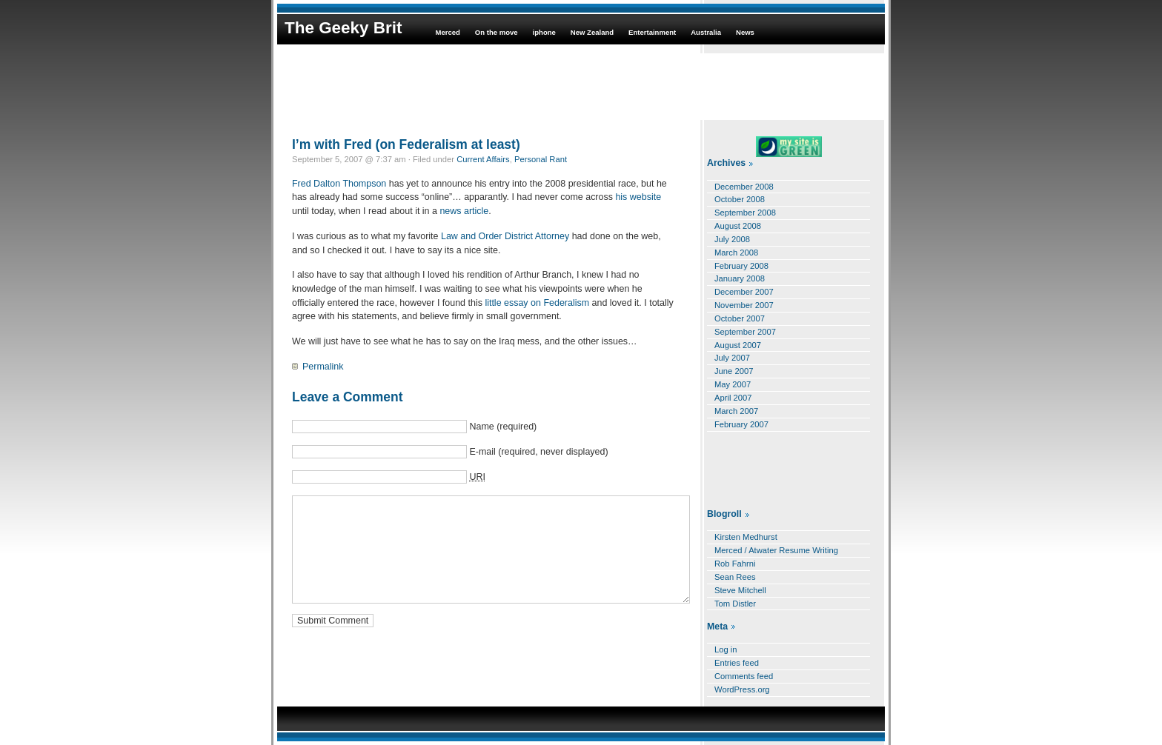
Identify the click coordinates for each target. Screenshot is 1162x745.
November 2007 (744, 305)
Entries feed (736, 662)
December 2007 (744, 291)
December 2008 (744, 186)
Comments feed (743, 676)
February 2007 (741, 424)
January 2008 (739, 278)
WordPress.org (742, 689)
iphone (544, 32)
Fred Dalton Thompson (339, 183)
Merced (447, 32)
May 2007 (732, 384)
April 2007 (733, 397)
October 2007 (739, 318)
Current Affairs (483, 159)
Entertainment (652, 32)
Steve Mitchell (740, 590)
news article (463, 211)
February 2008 (741, 265)
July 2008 (732, 239)
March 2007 (736, 411)
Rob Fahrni (735, 563)
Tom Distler (735, 603)
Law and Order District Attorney (505, 236)
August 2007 (737, 345)
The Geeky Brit (343, 28)
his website (638, 197)
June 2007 (733, 371)
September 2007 (745, 331)
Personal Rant (540, 159)
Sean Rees (735, 576)
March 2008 (736, 252)
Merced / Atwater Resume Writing (776, 550)
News (745, 32)
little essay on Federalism (537, 303)
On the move (496, 32)
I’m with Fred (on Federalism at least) (406, 144)
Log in (725, 649)
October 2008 (739, 199)
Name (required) (503, 426)
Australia (706, 32)
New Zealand (592, 32)
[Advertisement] (581, 86)
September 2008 (745, 212)
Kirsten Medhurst (745, 536)
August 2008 (737, 225)
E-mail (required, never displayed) (538, 452)
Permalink (322, 366)
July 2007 (732, 357)
